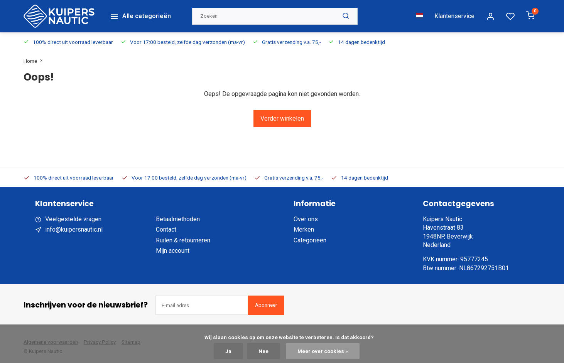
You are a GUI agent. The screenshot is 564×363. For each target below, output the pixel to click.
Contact (166, 226)
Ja (228, 351)
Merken (304, 226)
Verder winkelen (282, 114)
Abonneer (266, 301)
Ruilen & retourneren (183, 236)
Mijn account (172, 246)
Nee (263, 351)
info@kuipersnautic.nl (74, 226)
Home (35, 57)
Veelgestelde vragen (73, 215)
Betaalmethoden (178, 215)
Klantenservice (454, 14)
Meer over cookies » (322, 351)
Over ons (306, 215)
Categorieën (310, 236)
